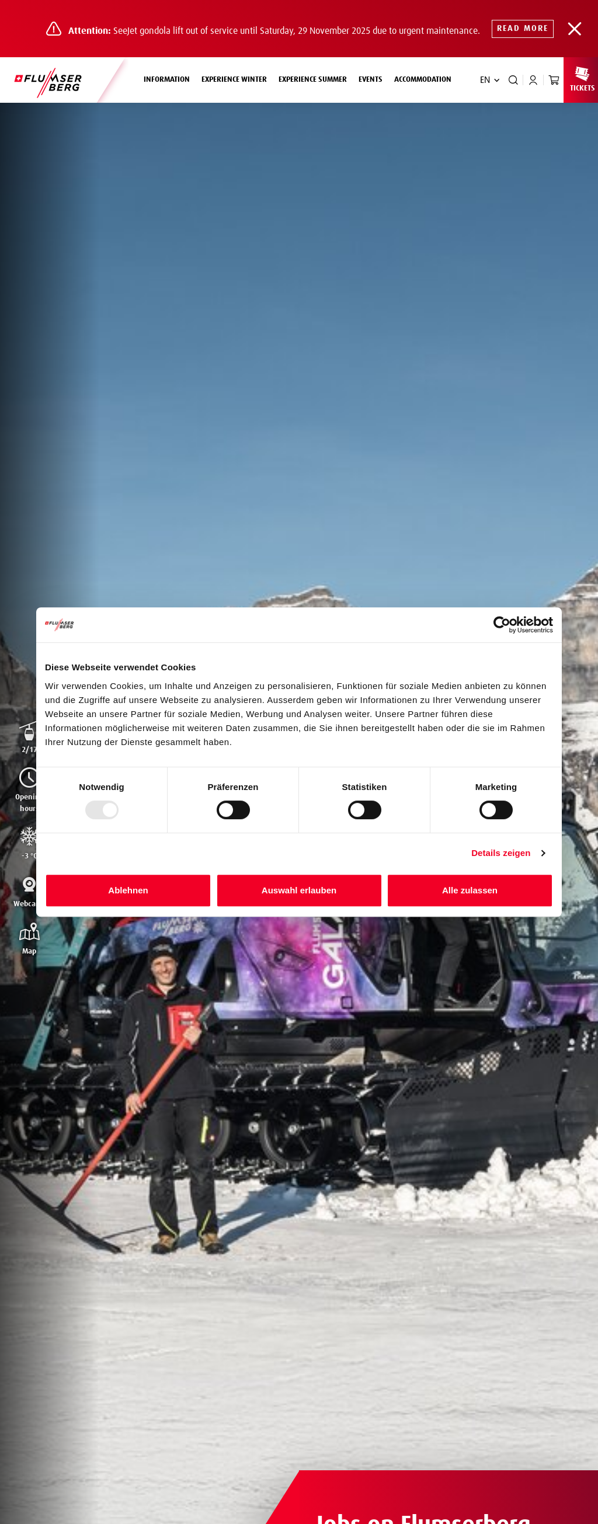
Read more (522, 29)
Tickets (582, 78)
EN (485, 80)
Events (371, 79)
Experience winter (237, 78)
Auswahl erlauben (299, 890)
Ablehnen (128, 890)
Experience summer (316, 78)
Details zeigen (500, 853)
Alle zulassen (470, 890)
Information (170, 78)
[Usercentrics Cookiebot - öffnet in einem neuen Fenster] (502, 625)
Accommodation (422, 79)
